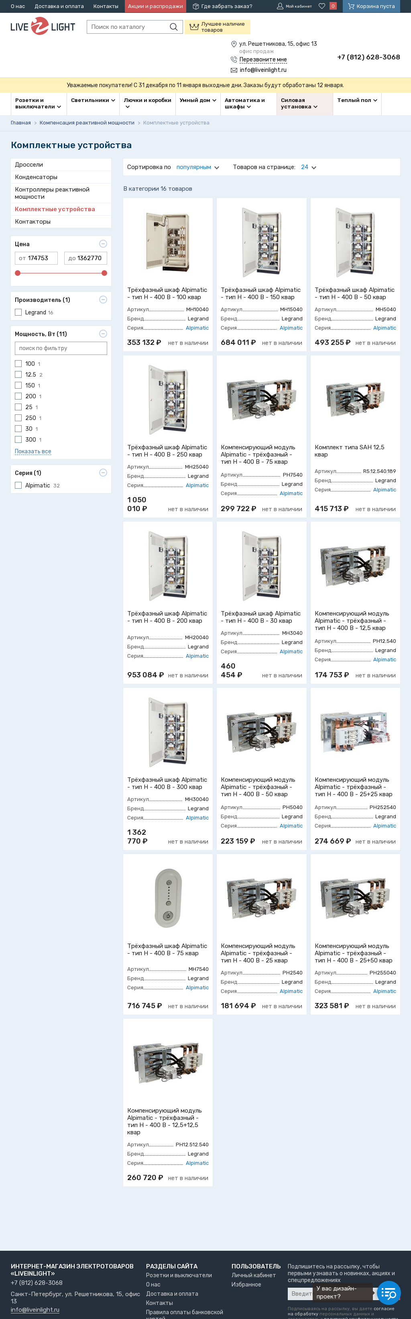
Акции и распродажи (155, 6)
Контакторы (33, 220)
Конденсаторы (36, 176)
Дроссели (29, 163)
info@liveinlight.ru (35, 1310)
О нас (18, 6)
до (72, 257)
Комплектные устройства (55, 208)
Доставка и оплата (59, 6)
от (22, 257)
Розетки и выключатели (179, 1275)
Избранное (246, 1284)
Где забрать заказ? (226, 6)
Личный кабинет (254, 1275)
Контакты (106, 6)
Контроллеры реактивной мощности (52, 192)
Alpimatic (197, 327)
